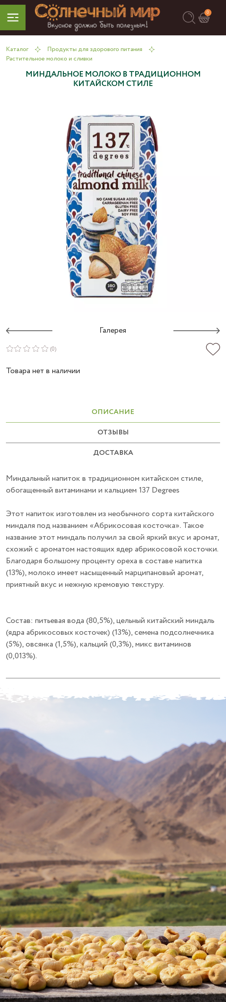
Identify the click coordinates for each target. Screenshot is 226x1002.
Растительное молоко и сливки (49, 58)
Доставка (113, 453)
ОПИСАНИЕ (113, 412)
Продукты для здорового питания (94, 49)
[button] (188, 17)
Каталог (17, 49)
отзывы (113, 432)
